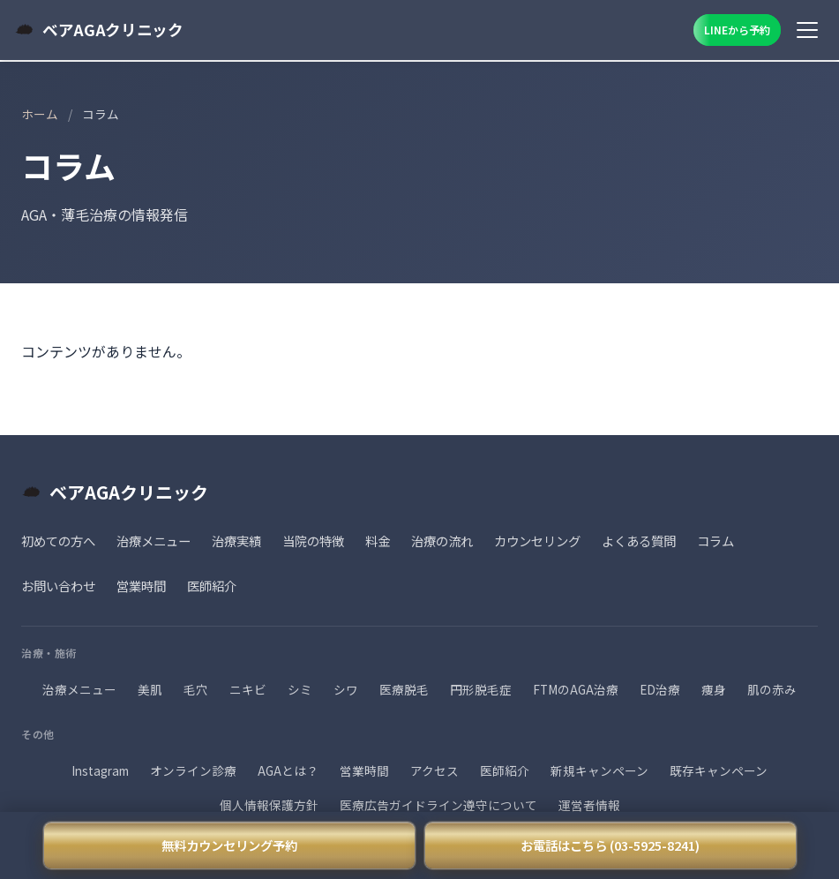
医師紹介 (211, 585)
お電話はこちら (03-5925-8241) (610, 845)
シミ (300, 689)
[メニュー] (807, 30)
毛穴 (196, 689)
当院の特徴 (313, 540)
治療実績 (236, 540)
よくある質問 (639, 540)
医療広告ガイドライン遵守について (438, 805)
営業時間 (141, 585)
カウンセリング (537, 540)
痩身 (713, 689)
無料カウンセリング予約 (229, 845)
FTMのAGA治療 (575, 689)
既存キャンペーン (719, 770)
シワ (345, 689)
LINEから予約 (737, 29)
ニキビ (247, 689)
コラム (715, 540)
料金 (377, 540)
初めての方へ (58, 540)
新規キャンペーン (599, 770)
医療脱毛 (404, 689)
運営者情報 (589, 805)
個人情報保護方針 (269, 805)
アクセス (434, 770)
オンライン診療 (193, 770)
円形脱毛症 (481, 689)
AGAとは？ (288, 770)
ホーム (39, 114)
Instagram (100, 770)
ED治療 (660, 689)
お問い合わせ (58, 585)
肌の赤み (772, 689)
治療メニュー (153, 540)
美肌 (150, 689)
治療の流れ (442, 540)
